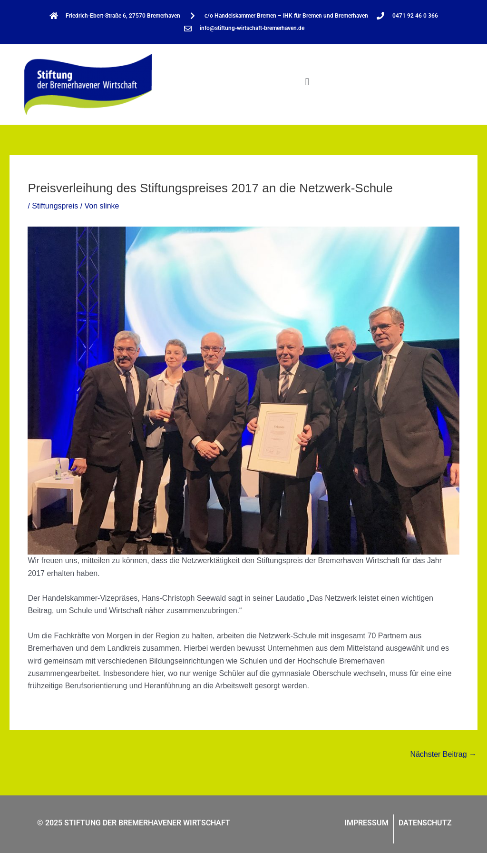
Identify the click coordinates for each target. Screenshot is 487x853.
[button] (307, 82)
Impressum (366, 822)
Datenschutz (425, 822)
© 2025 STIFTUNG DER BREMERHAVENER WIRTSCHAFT (133, 822)
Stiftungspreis (55, 206)
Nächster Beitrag (443, 754)
